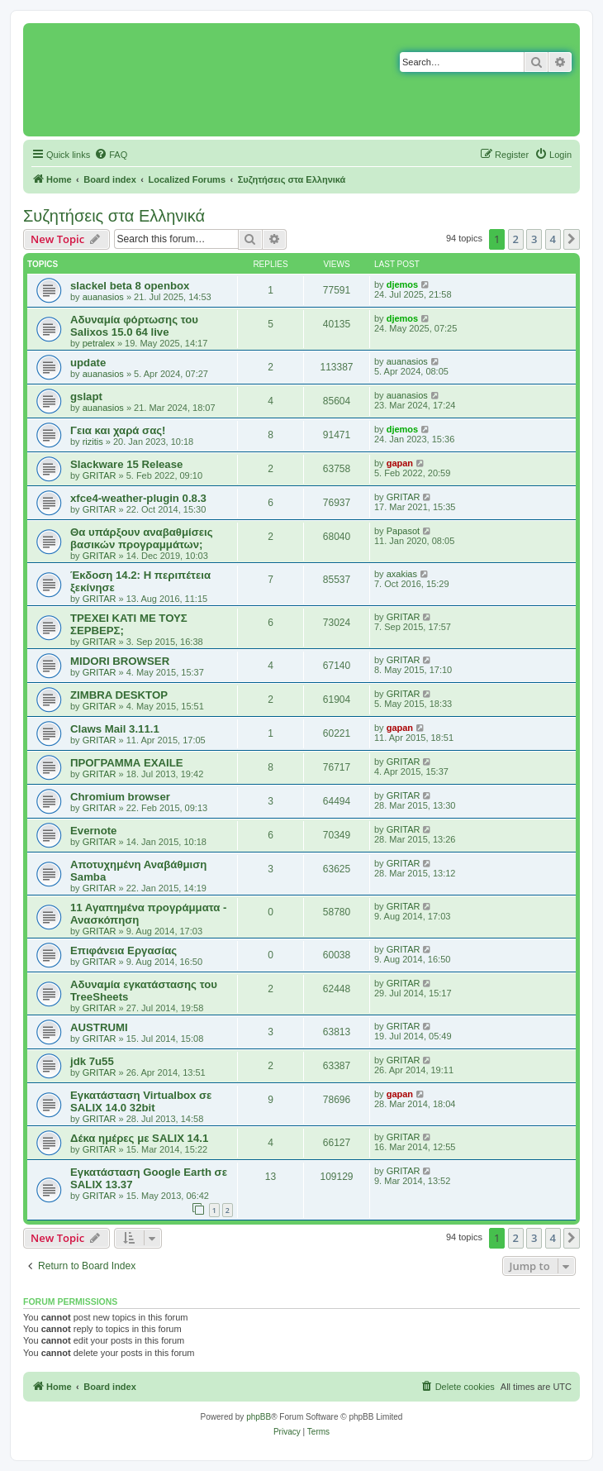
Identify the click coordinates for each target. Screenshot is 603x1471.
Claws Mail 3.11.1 (114, 729)
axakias (402, 574)
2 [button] (516, 239)
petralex (99, 343)
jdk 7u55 (92, 1061)
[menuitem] (110, 155)
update (88, 362)
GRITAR (99, 475)
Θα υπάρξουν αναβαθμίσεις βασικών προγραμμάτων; (141, 538)
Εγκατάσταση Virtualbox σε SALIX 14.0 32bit (140, 1101)
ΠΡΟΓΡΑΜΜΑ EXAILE (126, 763)
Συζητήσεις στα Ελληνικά (114, 216)
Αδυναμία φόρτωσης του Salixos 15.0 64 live (134, 325)
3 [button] (534, 239)
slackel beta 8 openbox (129, 285)
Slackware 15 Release (126, 464)
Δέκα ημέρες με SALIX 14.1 (139, 1138)
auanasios (103, 297)
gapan (400, 463)
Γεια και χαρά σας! (118, 430)
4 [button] (553, 239)
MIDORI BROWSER (119, 661)
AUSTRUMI (99, 1027)
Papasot (403, 531)
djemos (403, 284)
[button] (571, 239)
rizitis (93, 442)
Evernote (93, 830)
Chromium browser (120, 796)
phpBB (258, 1416)
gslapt (86, 396)
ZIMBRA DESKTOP (119, 695)
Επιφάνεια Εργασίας (123, 950)
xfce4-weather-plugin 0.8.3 (138, 498)
